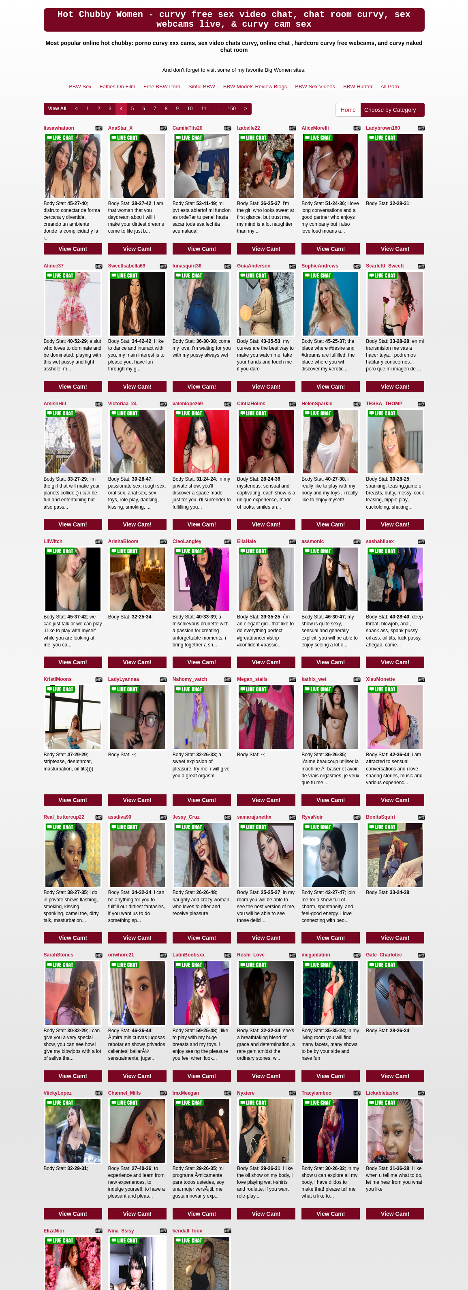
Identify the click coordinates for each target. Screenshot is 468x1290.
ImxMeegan (186, 937)
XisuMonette (380, 590)
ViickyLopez (58, 937)
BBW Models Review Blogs (255, 86)
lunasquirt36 (187, 243)
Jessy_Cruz (186, 705)
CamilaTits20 (188, 128)
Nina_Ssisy (121, 1052)
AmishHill (55, 359)
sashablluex (380, 474)
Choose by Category (392, 110)
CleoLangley (187, 474)
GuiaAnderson (254, 243)
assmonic (312, 474)
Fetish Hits (228, 1278)
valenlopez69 (188, 359)
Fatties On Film (117, 86)
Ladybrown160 (383, 128)
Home (348, 110)
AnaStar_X (120, 128)
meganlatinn (315, 821)
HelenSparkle (316, 359)
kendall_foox (187, 1052)
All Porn (389, 86)
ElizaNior (54, 1052)
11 (203, 108)
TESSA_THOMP (384, 359)
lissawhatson (59, 128)
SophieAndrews (319, 243)
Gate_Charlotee (384, 821)
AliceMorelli (315, 128)
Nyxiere (245, 937)
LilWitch (53, 474)
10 (189, 108)
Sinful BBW (201, 86)
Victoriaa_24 (122, 359)
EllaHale (246, 474)
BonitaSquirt (380, 705)
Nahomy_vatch (190, 590)
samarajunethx (254, 705)
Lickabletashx (382, 937)
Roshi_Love (251, 821)
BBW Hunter (357, 86)
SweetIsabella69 (126, 243)
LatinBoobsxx (189, 821)
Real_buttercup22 (64, 705)
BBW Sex (80, 86)
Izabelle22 (248, 128)
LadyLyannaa (123, 590)
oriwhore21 (121, 821)
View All (57, 108)
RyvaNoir (312, 705)
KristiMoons (58, 590)
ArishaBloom (123, 474)
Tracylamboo (316, 937)
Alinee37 (54, 243)
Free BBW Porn (161, 86)
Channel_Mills (124, 937)
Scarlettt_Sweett (385, 243)
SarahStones (58, 821)
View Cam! (72, 226)
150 (232, 108)
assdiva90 (119, 705)
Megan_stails (252, 590)
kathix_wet (313, 590)
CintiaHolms (251, 359)
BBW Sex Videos (315, 86)
